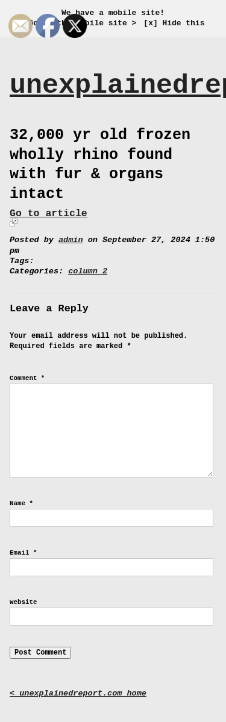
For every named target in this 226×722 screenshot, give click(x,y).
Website (23, 602)
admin (70, 239)
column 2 (87, 271)
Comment (27, 378)
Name (21, 503)
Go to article (48, 213)
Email (23, 552)
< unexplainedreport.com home (78, 693)
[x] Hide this (173, 23)
